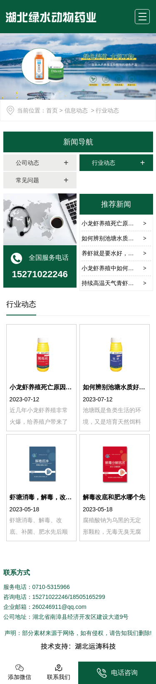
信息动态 (76, 110)
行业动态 (103, 162)
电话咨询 (117, 673)
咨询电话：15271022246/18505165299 (54, 597)
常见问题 (27, 180)
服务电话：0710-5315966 (36, 587)
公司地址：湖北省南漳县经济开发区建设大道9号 (66, 616)
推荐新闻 (116, 204)
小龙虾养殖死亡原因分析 (114, 223)
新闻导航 (78, 142)
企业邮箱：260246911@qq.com (45, 606)
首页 (52, 110)
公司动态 (27, 162)
